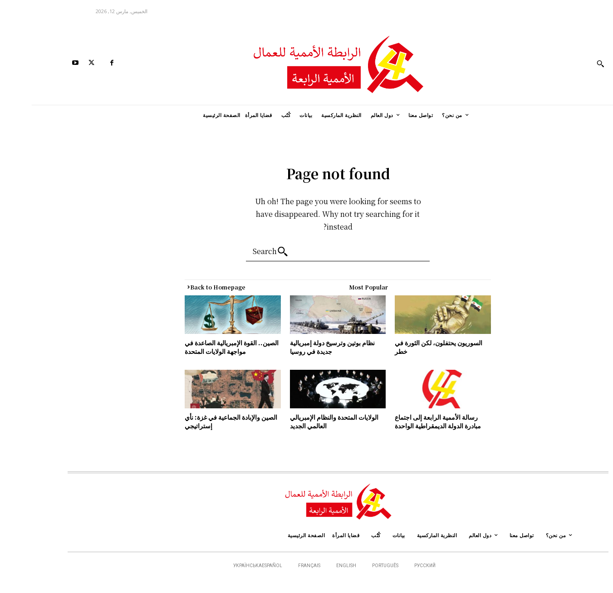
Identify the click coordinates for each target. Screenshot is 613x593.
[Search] (241, 251)
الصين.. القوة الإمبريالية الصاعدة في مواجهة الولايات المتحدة (200, 347)
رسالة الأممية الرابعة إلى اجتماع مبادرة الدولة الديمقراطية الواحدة (406, 421)
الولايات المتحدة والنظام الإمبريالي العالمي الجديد (303, 421)
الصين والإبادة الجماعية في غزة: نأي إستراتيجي (199, 421)
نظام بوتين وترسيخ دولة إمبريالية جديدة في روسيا (302, 347)
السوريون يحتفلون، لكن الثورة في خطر (407, 347)
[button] (569, 63)
